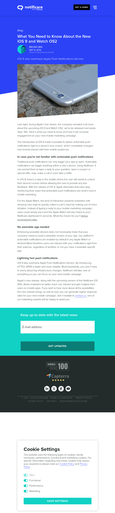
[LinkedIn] (47, 388)
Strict (32, 475)
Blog (20, 30)
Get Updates (57, 346)
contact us (80, 295)
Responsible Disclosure (73, 401)
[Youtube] (68, 388)
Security (52, 401)
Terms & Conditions (61, 398)
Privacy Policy (84, 398)
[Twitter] (54, 388)
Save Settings (57, 501)
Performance (36, 485)
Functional (35, 480)
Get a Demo (81, 7)
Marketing (34, 491)
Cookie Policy (36, 401)
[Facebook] (61, 388)
